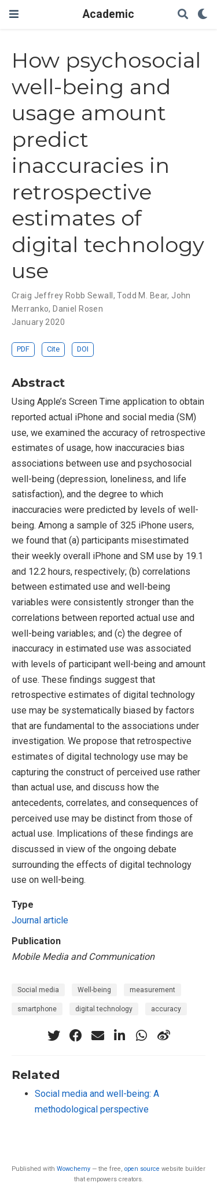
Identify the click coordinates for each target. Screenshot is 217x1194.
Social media (38, 990)
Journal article (40, 920)
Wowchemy (73, 1169)
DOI (83, 349)
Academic (108, 14)
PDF (23, 349)
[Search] (183, 14)
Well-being (94, 990)
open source (142, 1169)
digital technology (104, 1009)
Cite (53, 349)
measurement (152, 990)
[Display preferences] (202, 14)
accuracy (166, 1009)
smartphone (37, 1009)
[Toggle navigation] (14, 14)
